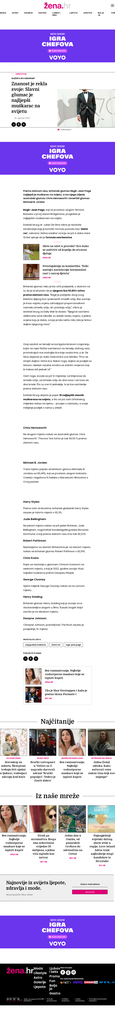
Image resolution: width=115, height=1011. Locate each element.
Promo (54, 976)
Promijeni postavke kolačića (98, 1000)
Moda (3, 13)
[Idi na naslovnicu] (57, 8)
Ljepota (73, 13)
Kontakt (40, 999)
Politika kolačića (65, 1000)
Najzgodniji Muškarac (35, 645)
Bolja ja (101, 14)
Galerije (28, 13)
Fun (113, 13)
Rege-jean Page (73, 645)
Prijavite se (90, 892)
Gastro (42, 13)
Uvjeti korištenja (79, 1000)
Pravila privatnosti (52, 1000)
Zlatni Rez (55, 645)
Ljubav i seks (56, 14)
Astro (15, 13)
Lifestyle (87, 13)
